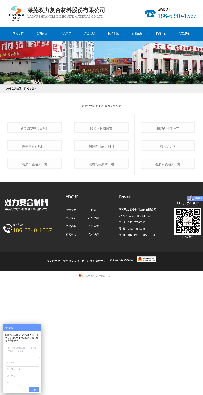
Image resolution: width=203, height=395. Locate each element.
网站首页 (18, 33)
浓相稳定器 (168, 222)
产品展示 (65, 33)
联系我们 (184, 33)
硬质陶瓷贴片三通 (34, 278)
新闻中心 (161, 33)
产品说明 (89, 33)
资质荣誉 (137, 33)
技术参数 (113, 33)
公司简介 (42, 33)
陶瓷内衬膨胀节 (101, 166)
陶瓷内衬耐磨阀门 (34, 222)
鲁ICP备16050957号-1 (97, 375)
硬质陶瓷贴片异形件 (34, 166)
